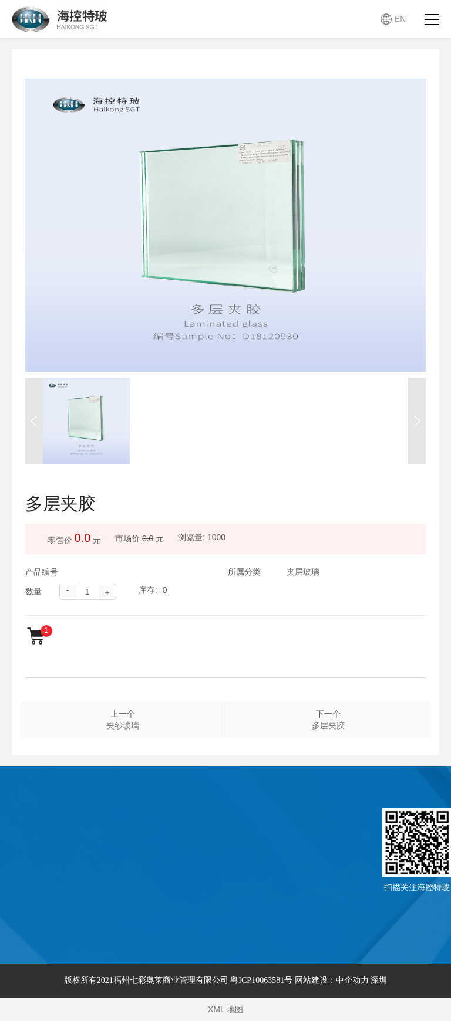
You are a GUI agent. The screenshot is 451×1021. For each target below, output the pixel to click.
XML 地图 (225, 1009)
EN (400, 18)
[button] (34, 421)
